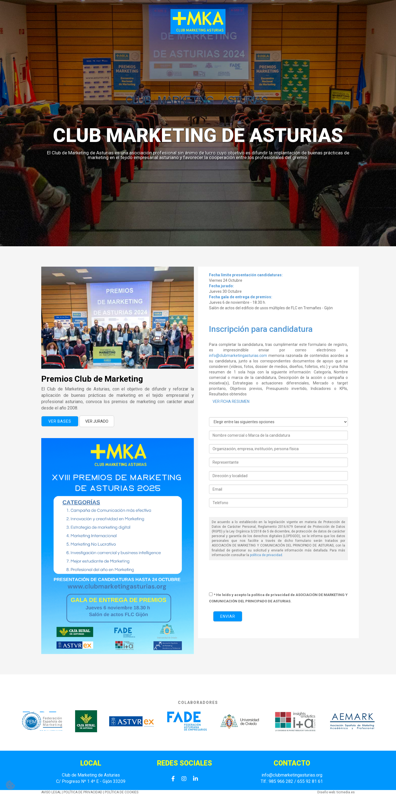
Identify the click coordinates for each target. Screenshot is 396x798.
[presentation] (251, 576)
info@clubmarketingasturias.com (238, 355)
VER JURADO (96, 421)
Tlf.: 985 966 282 (277, 781)
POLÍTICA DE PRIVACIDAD (83, 792)
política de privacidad (266, 555)
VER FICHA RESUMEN (231, 401)
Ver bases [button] (59, 421)
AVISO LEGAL (51, 792)
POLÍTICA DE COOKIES (121, 792)
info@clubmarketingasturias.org (292, 775)
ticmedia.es (346, 792)
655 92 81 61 (309, 781)
